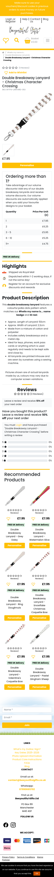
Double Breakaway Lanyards (17, 55)
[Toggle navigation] (48, 40)
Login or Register (11, 20)
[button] (6, 118)
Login (19, 425)
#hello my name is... (16, 52)
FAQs (27, 763)
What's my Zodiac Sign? (27, 749)
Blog (45, 19)
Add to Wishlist (15, 72)
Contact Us (35, 20)
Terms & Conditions (26, 857)
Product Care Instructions (27, 759)
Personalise (27, 165)
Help (25, 19)
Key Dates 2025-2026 (27, 752)
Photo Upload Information (27, 756)
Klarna (40, 857)
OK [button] (37, 873)
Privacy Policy (8, 857)
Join (27, 725)
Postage (6, 860)
